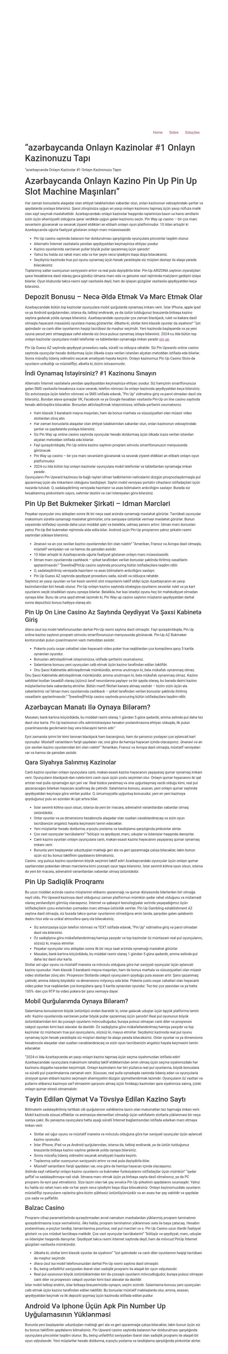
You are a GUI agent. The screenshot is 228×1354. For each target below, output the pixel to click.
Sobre (173, 132)
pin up (164, 339)
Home (158, 132)
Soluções (192, 132)
